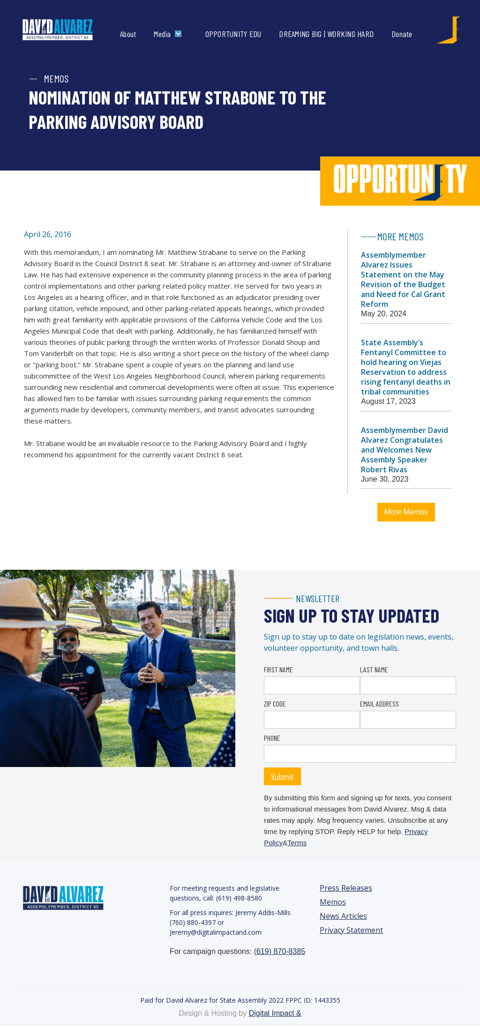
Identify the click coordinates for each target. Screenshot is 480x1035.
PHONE (272, 737)
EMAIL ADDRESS (379, 703)
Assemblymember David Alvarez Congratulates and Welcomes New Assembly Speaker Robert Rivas (404, 450)
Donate (401, 33)
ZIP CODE (275, 703)
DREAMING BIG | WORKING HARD (326, 33)
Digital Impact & (275, 1013)
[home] (67, 30)
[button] (170, 34)
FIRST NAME (278, 669)
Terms (297, 843)
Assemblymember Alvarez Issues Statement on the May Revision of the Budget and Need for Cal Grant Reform (403, 279)
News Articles (343, 916)
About (128, 33)
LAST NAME (374, 669)
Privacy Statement (351, 930)
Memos (333, 902)
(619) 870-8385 (279, 951)
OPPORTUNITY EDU (233, 33)
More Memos (406, 512)
